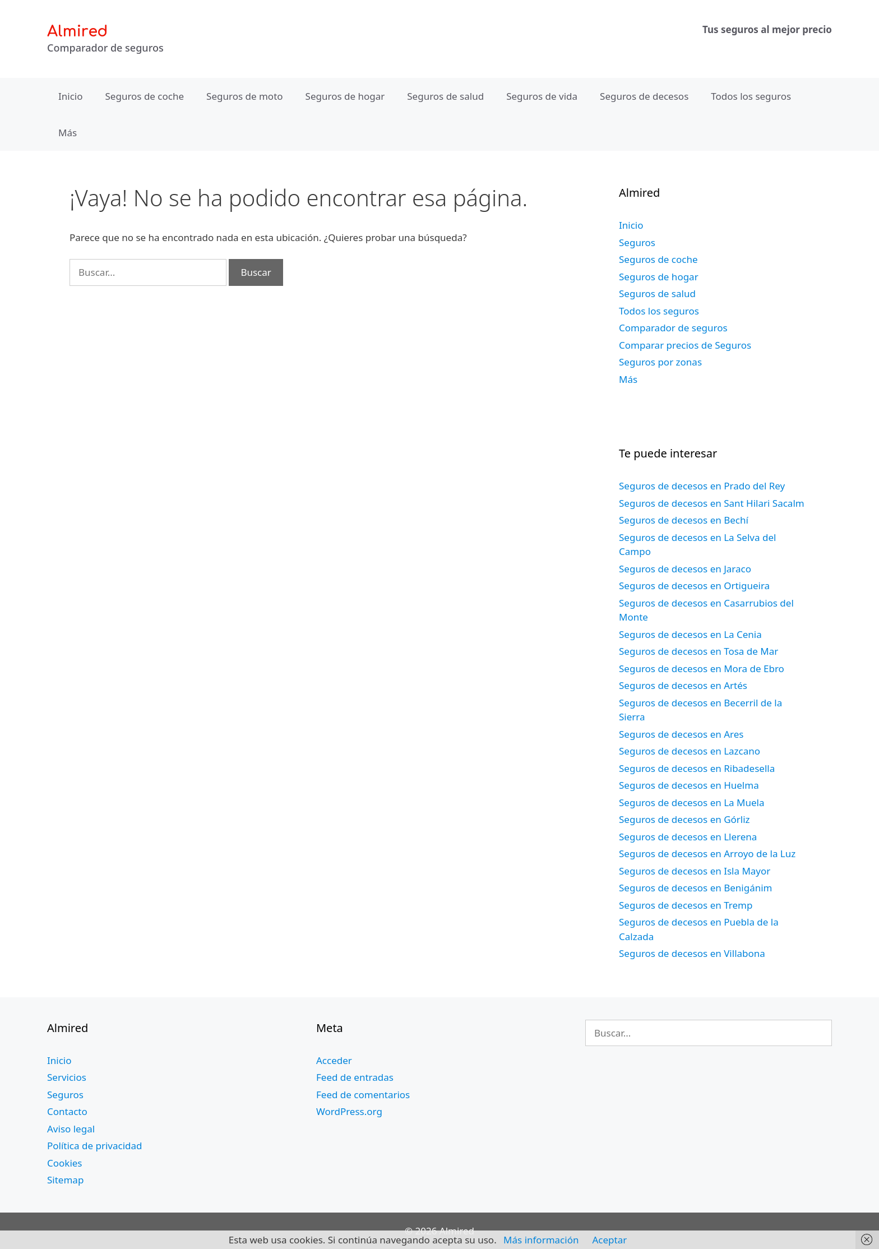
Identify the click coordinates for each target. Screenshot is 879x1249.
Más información (541, 1239)
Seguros (637, 242)
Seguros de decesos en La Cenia (690, 634)
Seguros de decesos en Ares (681, 734)
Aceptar (609, 1239)
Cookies (64, 1163)
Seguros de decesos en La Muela (691, 802)
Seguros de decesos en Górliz (684, 819)
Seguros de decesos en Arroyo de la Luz (707, 853)
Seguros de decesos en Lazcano (689, 750)
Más (67, 132)
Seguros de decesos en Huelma (689, 785)
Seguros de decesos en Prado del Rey (702, 485)
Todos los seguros (751, 96)
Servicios (66, 1077)
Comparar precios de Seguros (685, 345)
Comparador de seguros (673, 327)
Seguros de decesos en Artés (683, 685)
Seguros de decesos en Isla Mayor (694, 870)
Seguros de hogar (345, 96)
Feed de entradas (355, 1077)
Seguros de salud (445, 96)
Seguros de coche (144, 96)
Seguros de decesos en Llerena (688, 836)
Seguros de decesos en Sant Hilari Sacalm (711, 503)
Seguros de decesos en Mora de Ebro (701, 668)
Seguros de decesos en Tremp (685, 905)
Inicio (70, 96)
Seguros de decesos (644, 96)
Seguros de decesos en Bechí (683, 520)
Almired (77, 31)
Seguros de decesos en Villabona (692, 953)
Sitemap (65, 1179)
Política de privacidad (94, 1145)
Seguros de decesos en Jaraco (685, 568)
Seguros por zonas (660, 361)
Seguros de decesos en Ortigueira (694, 585)
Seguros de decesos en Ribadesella (697, 768)
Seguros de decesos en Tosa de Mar (698, 651)
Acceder (334, 1060)
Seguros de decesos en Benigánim (695, 887)
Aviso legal (71, 1128)
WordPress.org (349, 1111)
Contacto (67, 1111)
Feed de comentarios (363, 1094)
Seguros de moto (244, 96)
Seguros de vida (541, 96)
